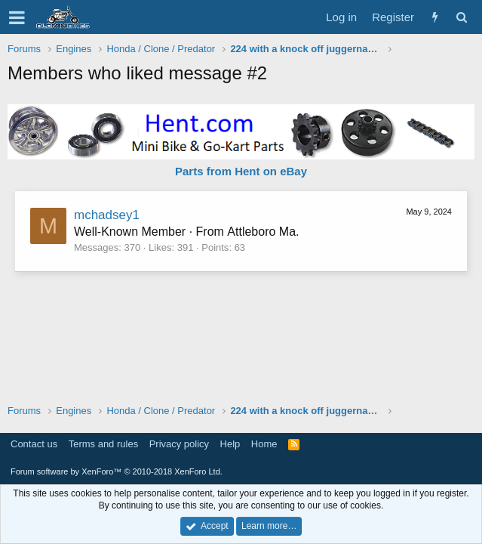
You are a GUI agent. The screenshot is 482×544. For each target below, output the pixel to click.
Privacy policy (179, 444)
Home (264, 444)
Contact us (34, 444)
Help (230, 444)
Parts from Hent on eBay (241, 171)
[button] (17, 17)
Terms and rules (103, 444)
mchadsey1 (107, 215)
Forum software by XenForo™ (117, 471)
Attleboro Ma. (263, 231)
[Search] (461, 17)
